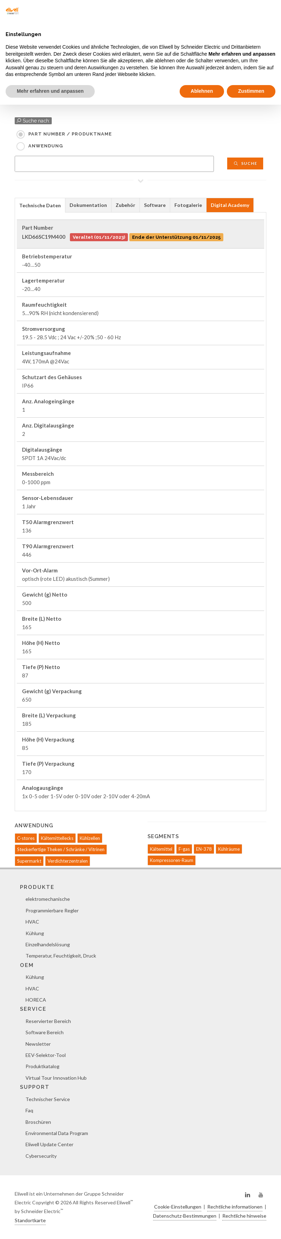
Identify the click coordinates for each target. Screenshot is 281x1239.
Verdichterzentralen (68, 861)
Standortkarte (30, 1220)
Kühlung (35, 933)
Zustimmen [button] (251, 91)
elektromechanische (48, 899)
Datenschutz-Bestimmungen (184, 1216)
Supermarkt (29, 861)
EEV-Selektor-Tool (46, 1055)
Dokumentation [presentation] (88, 205)
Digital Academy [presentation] (230, 205)
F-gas (184, 849)
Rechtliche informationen (234, 1207)
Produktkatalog (42, 1066)
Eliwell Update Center (49, 1144)
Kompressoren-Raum (171, 860)
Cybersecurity (41, 1156)
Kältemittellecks (57, 838)
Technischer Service (48, 1099)
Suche (245, 163)
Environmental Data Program (57, 1133)
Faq (29, 1110)
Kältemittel (161, 849)
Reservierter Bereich (48, 1021)
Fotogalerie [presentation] (188, 205)
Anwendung (45, 145)
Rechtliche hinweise (244, 1216)
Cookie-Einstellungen (177, 1207)
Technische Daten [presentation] (40, 205)
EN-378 (204, 849)
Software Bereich (45, 1032)
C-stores (26, 838)
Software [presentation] (155, 205)
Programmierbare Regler (52, 910)
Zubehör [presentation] (125, 205)
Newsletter (38, 1044)
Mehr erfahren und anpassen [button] (50, 91)
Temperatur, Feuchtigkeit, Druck (61, 956)
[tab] (40, 205)
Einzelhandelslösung (48, 944)
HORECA (36, 1000)
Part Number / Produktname (70, 134)
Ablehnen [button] (202, 91)
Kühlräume (229, 849)
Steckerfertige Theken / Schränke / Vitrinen (61, 849)
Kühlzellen (90, 838)
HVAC (32, 922)
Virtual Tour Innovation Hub (56, 1078)
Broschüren (38, 1122)
